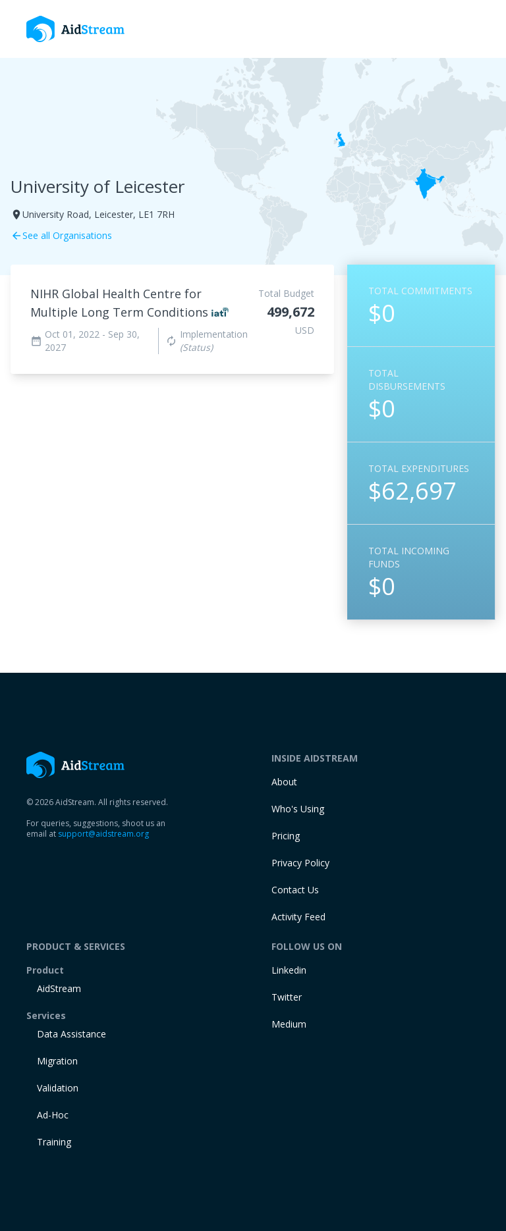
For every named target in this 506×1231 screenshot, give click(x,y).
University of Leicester (97, 186)
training (54, 1142)
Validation (57, 1088)
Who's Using (297, 808)
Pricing (285, 835)
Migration (57, 1061)
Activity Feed (298, 916)
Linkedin (288, 970)
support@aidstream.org (103, 833)
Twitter (286, 997)
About (284, 781)
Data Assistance (71, 1034)
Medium (288, 1024)
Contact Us (295, 889)
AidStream (59, 988)
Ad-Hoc (53, 1115)
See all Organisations (61, 235)
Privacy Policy (300, 862)
